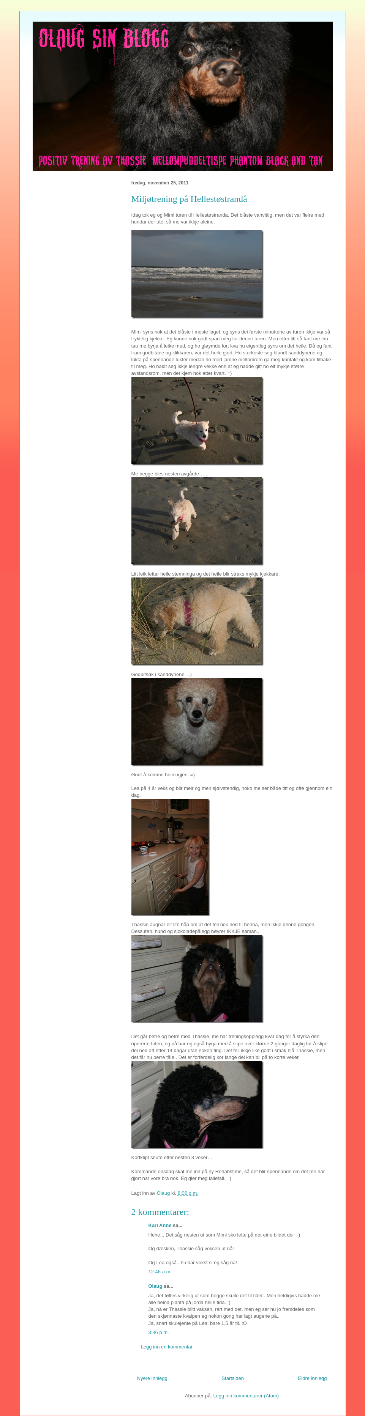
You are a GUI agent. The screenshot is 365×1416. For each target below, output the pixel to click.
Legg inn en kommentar (167, 1347)
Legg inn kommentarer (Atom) (246, 1396)
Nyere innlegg (152, 1378)
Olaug (156, 1286)
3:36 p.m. (159, 1332)
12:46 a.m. (160, 1271)
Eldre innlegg (312, 1378)
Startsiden (232, 1378)
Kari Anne (160, 1225)
